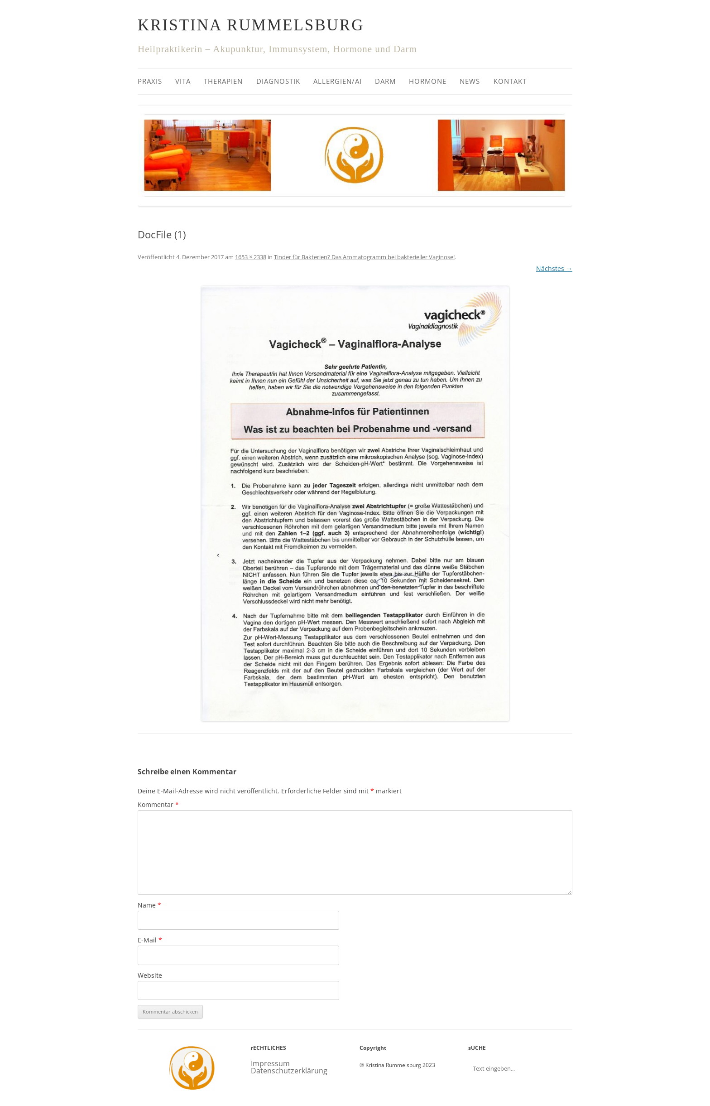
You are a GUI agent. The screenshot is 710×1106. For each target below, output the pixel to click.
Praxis (150, 81)
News (470, 81)
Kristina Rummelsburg (251, 25)
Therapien (223, 81)
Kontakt (510, 81)
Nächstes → (554, 268)
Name (149, 905)
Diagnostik (278, 81)
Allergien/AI (337, 81)
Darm (385, 81)
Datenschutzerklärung (289, 1070)
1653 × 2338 (250, 257)
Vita (183, 81)
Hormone (427, 81)
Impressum (270, 1063)
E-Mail (150, 940)
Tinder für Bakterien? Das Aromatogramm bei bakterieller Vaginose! (364, 257)
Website (150, 975)
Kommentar (158, 804)
